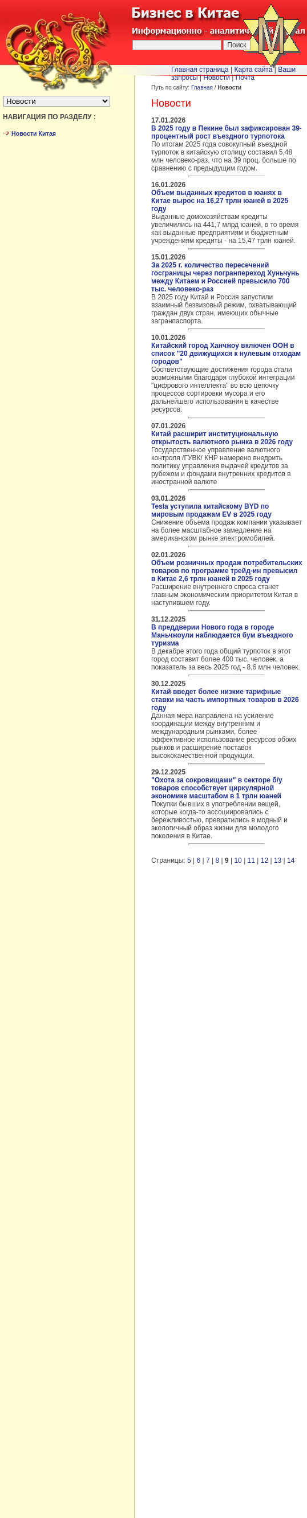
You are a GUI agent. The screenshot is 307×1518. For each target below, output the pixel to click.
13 (277, 860)
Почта (245, 78)
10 (237, 860)
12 (264, 860)
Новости (216, 78)
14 (290, 860)
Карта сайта (254, 70)
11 (251, 860)
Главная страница (200, 70)
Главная (202, 87)
